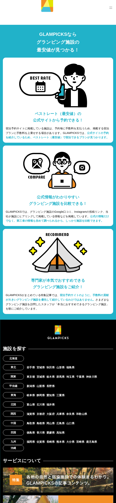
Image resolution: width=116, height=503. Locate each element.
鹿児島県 (91, 441)
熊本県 (60, 441)
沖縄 (13, 448)
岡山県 (50, 423)
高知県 (60, 432)
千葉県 (80, 376)
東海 (13, 395)
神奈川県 (91, 376)
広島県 (60, 423)
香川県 (41, 432)
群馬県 (60, 376)
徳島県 (31, 432)
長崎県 (50, 441)
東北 (13, 367)
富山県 (31, 404)
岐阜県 (31, 395)
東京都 (31, 376)
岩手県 (31, 367)
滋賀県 (31, 413)
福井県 (50, 404)
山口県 (70, 423)
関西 (13, 413)
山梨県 (41, 386)
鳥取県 (31, 423)
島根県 (41, 423)
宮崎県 (80, 441)
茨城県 (41, 376)
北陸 (13, 404)
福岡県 (31, 441)
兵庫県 (60, 413)
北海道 (13, 358)
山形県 (60, 367)
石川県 (41, 404)
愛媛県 (50, 432)
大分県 (70, 441)
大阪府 (50, 413)
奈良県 (70, 413)
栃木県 (50, 376)
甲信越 (13, 385)
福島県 (70, 367)
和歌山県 (81, 413)
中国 (13, 423)
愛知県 (50, 395)
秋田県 (50, 367)
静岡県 (41, 395)
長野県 (50, 386)
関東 (13, 376)
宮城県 (41, 367)
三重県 (60, 395)
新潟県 (31, 386)
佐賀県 (41, 441)
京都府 (41, 413)
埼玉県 (70, 376)
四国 (13, 432)
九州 (13, 441)
